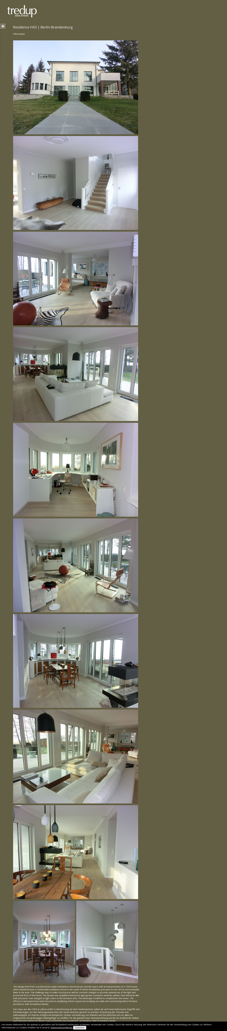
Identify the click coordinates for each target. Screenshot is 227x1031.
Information (19, 33)
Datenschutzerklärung (62, 1027)
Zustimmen (80, 1028)
